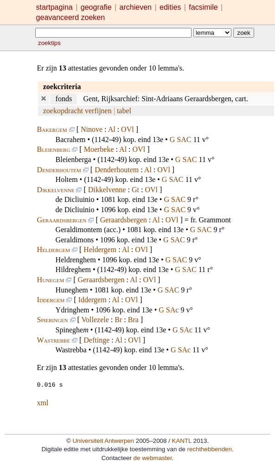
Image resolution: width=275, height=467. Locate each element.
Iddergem (51, 300)
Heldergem (53, 249)
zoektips (49, 42)
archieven (136, 7)
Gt (135, 190)
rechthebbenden (209, 448)
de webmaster (153, 457)
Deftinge (96, 340)
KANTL (182, 440)
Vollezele (95, 320)
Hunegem (50, 280)
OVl (127, 129)
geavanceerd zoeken (70, 17)
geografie (96, 7)
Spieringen (52, 320)
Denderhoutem (59, 170)
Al (111, 129)
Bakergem (52, 129)
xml (43, 402)
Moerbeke (99, 149)
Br (118, 320)
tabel (124, 111)
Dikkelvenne (56, 190)
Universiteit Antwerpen (103, 440)
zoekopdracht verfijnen (77, 111)
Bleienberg (53, 149)
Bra (133, 320)
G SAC (181, 139)
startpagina (54, 7)
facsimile (204, 7)
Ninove (91, 129)
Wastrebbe (53, 340)
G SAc (169, 310)
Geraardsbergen (62, 220)
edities (170, 7)
